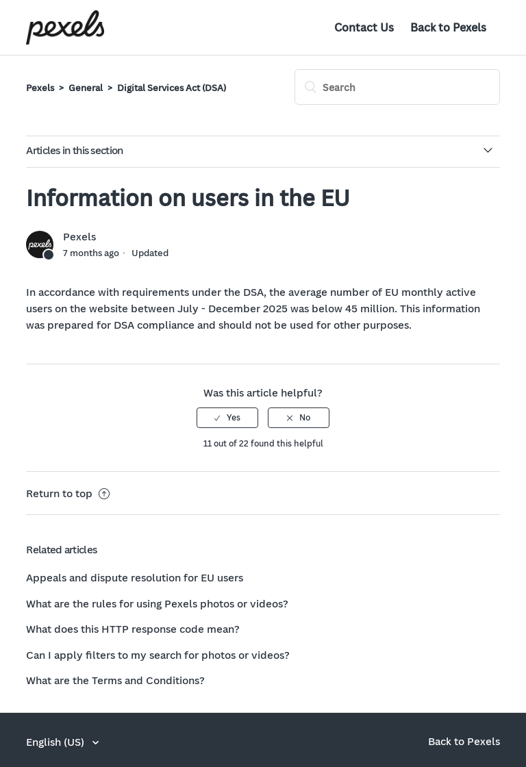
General (85, 87)
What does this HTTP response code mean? (133, 629)
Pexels (40, 87)
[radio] (227, 417)
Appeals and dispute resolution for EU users (134, 577)
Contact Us (364, 27)
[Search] (397, 87)
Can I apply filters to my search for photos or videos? (158, 655)
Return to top (68, 493)
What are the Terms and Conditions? (115, 680)
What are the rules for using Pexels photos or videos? (157, 603)
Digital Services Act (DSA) (171, 87)
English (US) (56, 742)
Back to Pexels (448, 27)
